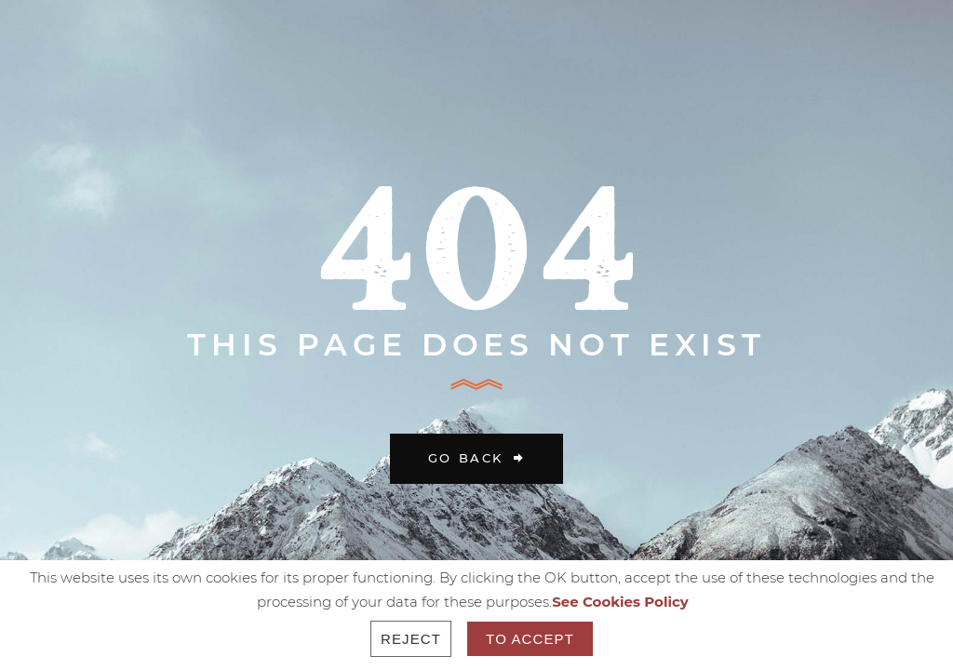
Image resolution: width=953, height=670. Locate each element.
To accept (530, 639)
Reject (411, 639)
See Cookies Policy (620, 601)
